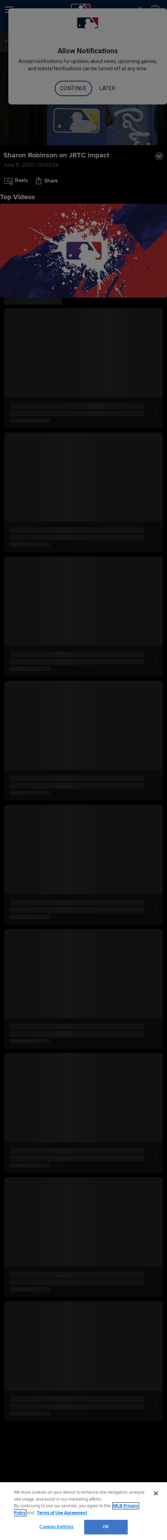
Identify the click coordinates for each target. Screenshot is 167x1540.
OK (106, 1527)
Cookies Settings (56, 1527)
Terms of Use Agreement (62, 1513)
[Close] (156, 1493)
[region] (83, 1511)
